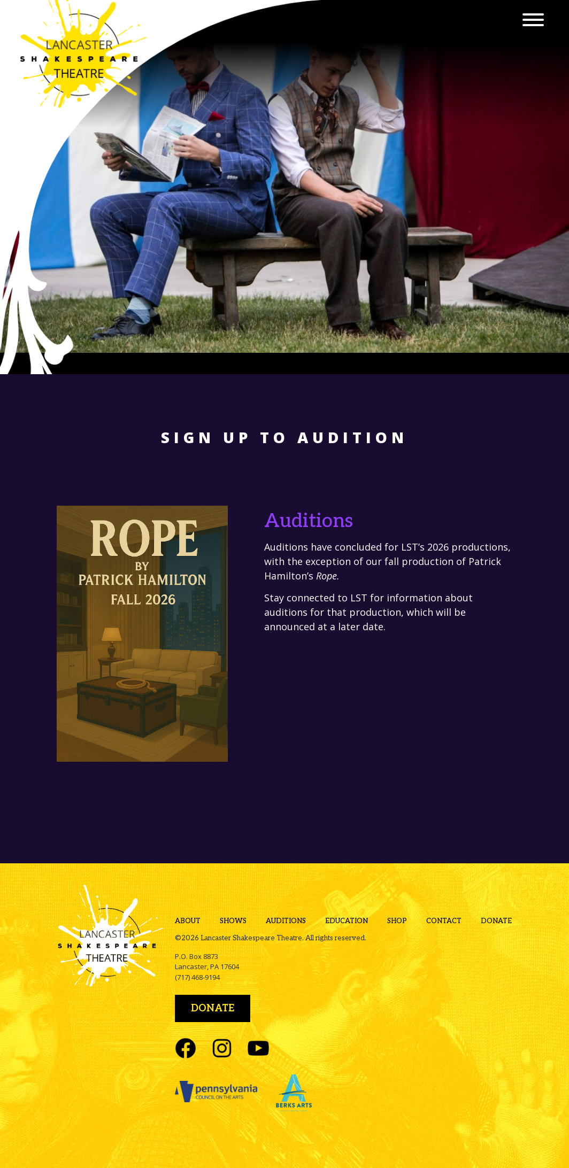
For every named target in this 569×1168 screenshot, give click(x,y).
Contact (444, 921)
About (188, 921)
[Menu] (533, 21)
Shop (397, 921)
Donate (496, 921)
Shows (233, 921)
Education (346, 921)
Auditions (286, 921)
